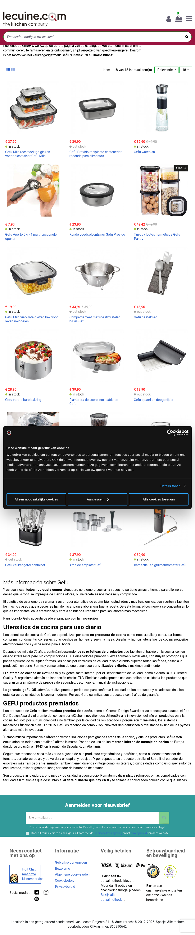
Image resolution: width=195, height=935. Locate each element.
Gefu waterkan (144, 152)
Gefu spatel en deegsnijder (153, 400)
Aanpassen (98, 499)
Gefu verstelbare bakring (23, 400)
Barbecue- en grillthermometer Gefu (160, 565)
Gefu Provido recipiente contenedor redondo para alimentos (95, 154)
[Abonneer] (164, 818)
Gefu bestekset (145, 317)
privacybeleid (139, 833)
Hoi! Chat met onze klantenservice (30, 874)
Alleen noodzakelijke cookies (36, 499)
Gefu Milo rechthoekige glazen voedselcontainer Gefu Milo (27, 154)
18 (185, 70)
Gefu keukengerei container (25, 565)
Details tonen (170, 486)
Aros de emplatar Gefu (85, 565)
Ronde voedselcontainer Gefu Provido (97, 234)
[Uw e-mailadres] (92, 818)
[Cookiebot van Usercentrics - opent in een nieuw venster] (170, 432)
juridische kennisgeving (108, 833)
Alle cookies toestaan (159, 499)
